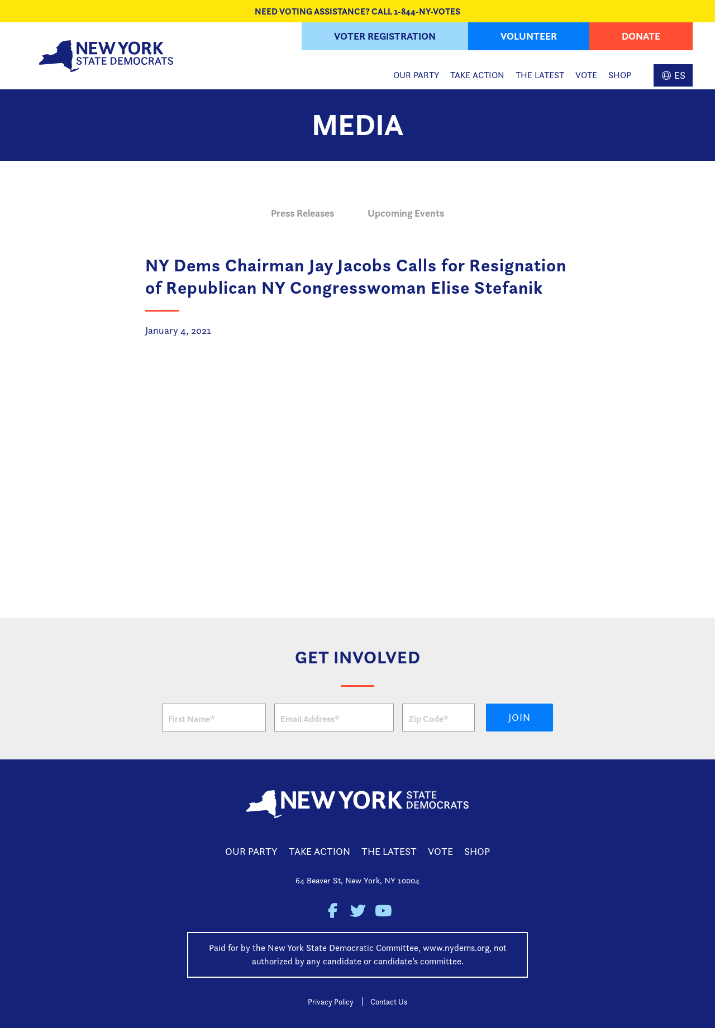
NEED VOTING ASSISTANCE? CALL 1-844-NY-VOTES (357, 11)
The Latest (540, 75)
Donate (641, 36)
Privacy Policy (331, 1001)
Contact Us (388, 1001)
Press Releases (302, 213)
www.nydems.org (456, 948)
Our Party (416, 75)
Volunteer (528, 36)
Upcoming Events (406, 213)
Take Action (477, 75)
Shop (619, 75)
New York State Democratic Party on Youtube (382, 911)
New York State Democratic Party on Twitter (357, 911)
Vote (586, 75)
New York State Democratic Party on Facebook (332, 911)
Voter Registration (385, 36)
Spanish (673, 75)
